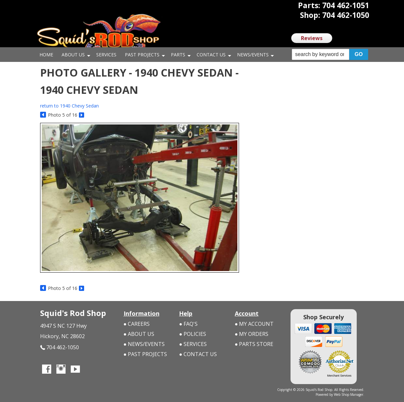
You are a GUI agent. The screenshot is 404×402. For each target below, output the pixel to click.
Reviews (311, 38)
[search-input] (320, 54)
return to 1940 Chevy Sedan (69, 106)
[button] (330, 54)
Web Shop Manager (348, 394)
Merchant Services (339, 375)
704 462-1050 (59, 347)
